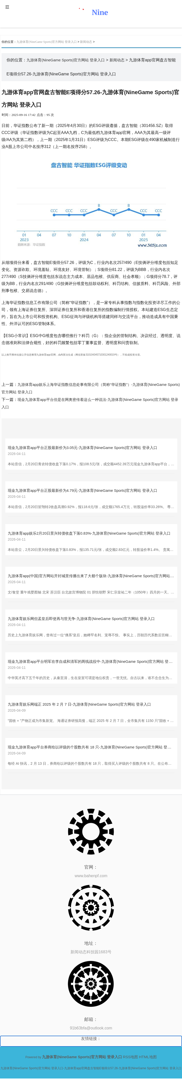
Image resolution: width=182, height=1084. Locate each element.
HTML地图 (148, 1057)
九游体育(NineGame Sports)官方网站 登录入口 (46, 42)
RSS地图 (130, 1057)
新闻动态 (86, 42)
